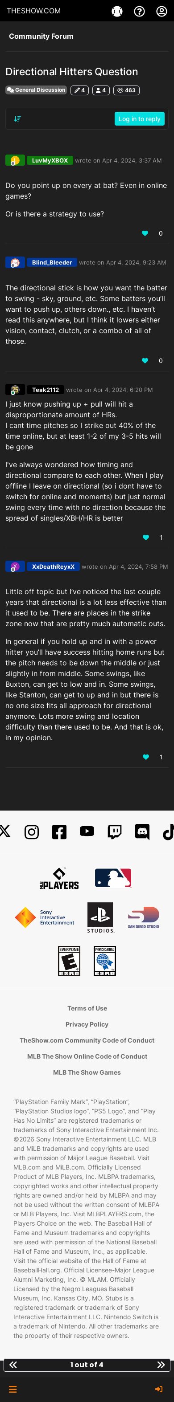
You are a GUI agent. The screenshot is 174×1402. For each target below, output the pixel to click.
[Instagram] (32, 832)
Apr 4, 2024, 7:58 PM (138, 566)
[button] (13, 1389)
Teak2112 (45, 389)
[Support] (140, 10)
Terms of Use (87, 1008)
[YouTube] (87, 832)
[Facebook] (59, 832)
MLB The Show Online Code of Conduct (87, 1056)
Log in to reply (140, 118)
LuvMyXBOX (50, 160)
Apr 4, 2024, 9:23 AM (136, 262)
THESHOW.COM (34, 10)
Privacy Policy (87, 1024)
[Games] (118, 10)
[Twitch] (115, 832)
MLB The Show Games (87, 1072)
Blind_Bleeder (52, 262)
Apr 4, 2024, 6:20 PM (123, 389)
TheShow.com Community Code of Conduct (87, 1040)
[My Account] (161, 10)
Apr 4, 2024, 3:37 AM (132, 160)
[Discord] (142, 832)
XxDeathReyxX (53, 566)
